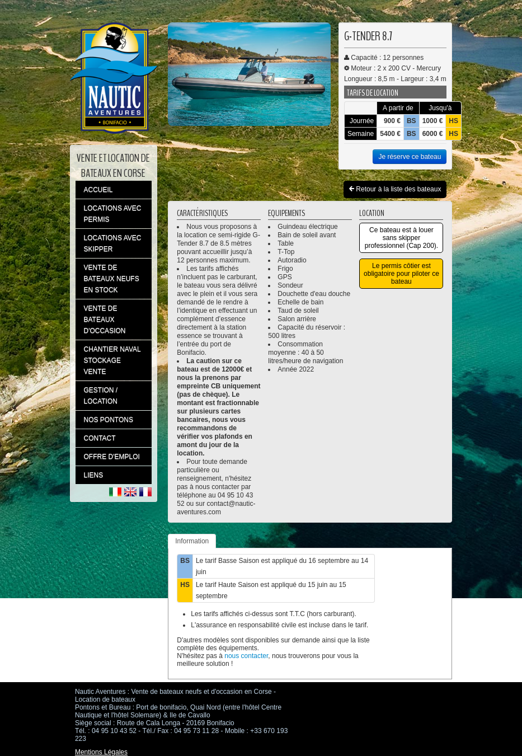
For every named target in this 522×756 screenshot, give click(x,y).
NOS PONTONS (108, 420)
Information (192, 541)
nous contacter (246, 656)
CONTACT (100, 438)
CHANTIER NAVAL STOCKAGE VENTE (112, 360)
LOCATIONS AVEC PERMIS (113, 213)
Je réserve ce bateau (409, 157)
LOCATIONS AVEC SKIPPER (113, 243)
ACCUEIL (98, 190)
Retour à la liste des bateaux (395, 189)
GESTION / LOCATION (101, 395)
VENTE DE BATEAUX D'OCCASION (105, 319)
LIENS (94, 475)
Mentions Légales (101, 752)
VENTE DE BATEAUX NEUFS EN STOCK (111, 279)
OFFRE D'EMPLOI (112, 457)
